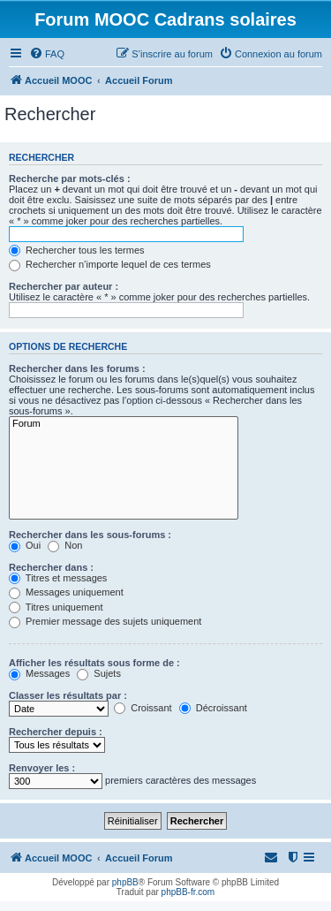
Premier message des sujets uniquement (105, 621)
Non (65, 545)
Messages (39, 673)
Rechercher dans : (51, 567)
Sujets (99, 673)
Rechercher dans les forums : (77, 368)
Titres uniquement (56, 607)
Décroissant (213, 707)
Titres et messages (58, 578)
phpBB (125, 882)
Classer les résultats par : (68, 695)
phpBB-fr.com (188, 892)
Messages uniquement (66, 592)
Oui (25, 545)
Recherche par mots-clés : (70, 178)
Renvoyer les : (42, 768)
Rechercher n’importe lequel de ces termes (110, 264)
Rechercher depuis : (55, 731)
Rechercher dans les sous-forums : (90, 534)
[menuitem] (46, 54)
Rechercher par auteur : (63, 286)
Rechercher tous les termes (77, 250)
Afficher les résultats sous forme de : (94, 662)
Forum (124, 424)
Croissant (143, 707)
